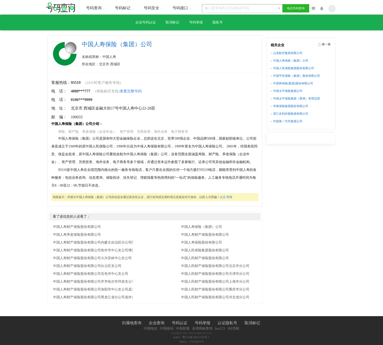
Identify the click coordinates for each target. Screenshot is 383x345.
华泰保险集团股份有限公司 (290, 106)
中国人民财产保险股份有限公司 (205, 258)
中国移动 (166, 328)
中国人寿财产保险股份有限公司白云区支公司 (87, 266)
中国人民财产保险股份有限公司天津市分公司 (215, 274)
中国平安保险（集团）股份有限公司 (296, 76)
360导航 (233, 328)
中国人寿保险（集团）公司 (201, 227)
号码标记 (125, 8)
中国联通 (183, 328)
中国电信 (150, 328)
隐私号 (218, 22)
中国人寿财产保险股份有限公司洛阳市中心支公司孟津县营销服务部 (102, 289)
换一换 (326, 44)
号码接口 (182, 8)
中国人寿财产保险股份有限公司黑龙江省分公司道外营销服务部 (101, 297)
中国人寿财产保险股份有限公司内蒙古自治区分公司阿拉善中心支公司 (102, 242)
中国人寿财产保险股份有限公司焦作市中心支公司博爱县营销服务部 (102, 250)
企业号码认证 (145, 22)
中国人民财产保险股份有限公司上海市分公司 (215, 281)
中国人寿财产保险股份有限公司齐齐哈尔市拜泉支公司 (94, 281)
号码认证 (179, 323)
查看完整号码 (131, 91)
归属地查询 (131, 323)
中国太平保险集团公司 (287, 91)
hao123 (220, 328)
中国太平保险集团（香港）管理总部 (296, 98)
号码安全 (154, 8)
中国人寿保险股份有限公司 (201, 242)
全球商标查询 (202, 328)
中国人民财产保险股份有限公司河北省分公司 (215, 297)
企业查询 (156, 323)
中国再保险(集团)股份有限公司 (293, 83)
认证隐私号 (227, 323)
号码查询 (96, 8)
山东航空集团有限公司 (287, 53)
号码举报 (196, 22)
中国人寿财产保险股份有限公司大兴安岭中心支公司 (92, 258)
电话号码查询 (296, 8)
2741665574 (196, 341)
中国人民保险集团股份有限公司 (205, 250)
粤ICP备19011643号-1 (196, 337)
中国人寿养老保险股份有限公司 (77, 234)
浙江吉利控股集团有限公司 (290, 113)
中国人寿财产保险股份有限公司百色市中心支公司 (90, 274)
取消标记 (172, 22)
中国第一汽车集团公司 (287, 121)
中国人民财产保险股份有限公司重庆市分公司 (215, 289)
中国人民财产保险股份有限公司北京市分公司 (215, 266)
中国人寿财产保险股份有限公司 (77, 227)
